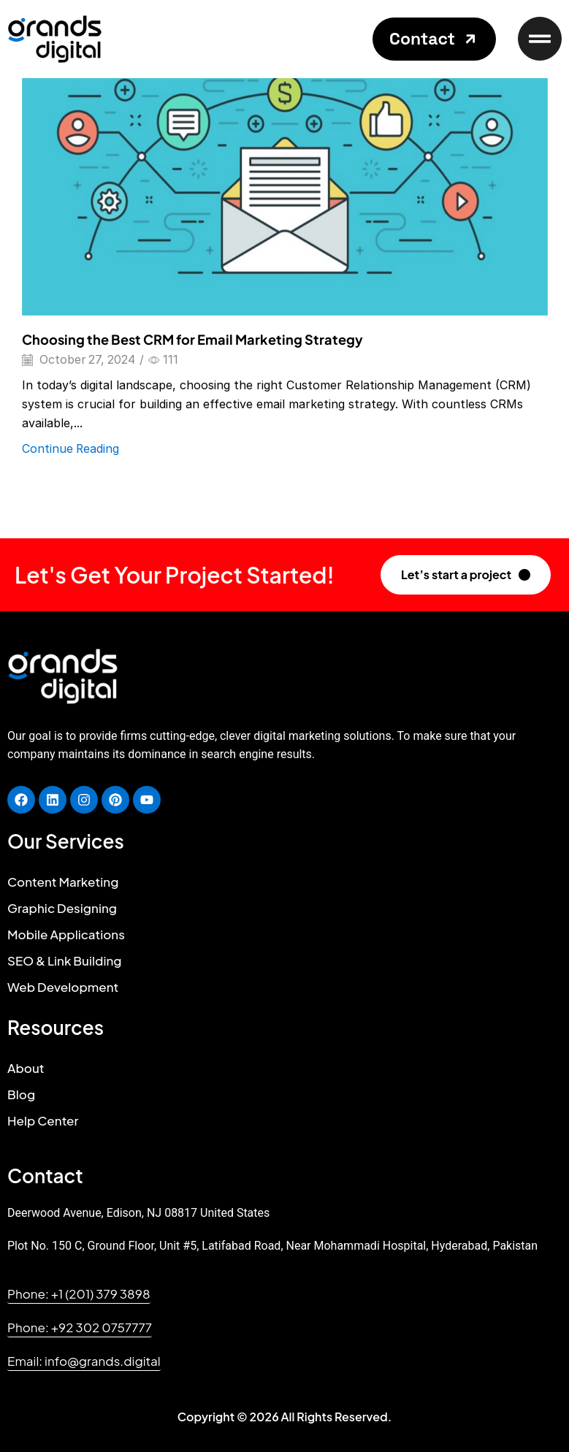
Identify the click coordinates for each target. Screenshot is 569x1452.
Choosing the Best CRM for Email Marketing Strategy (192, 339)
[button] (434, 39)
